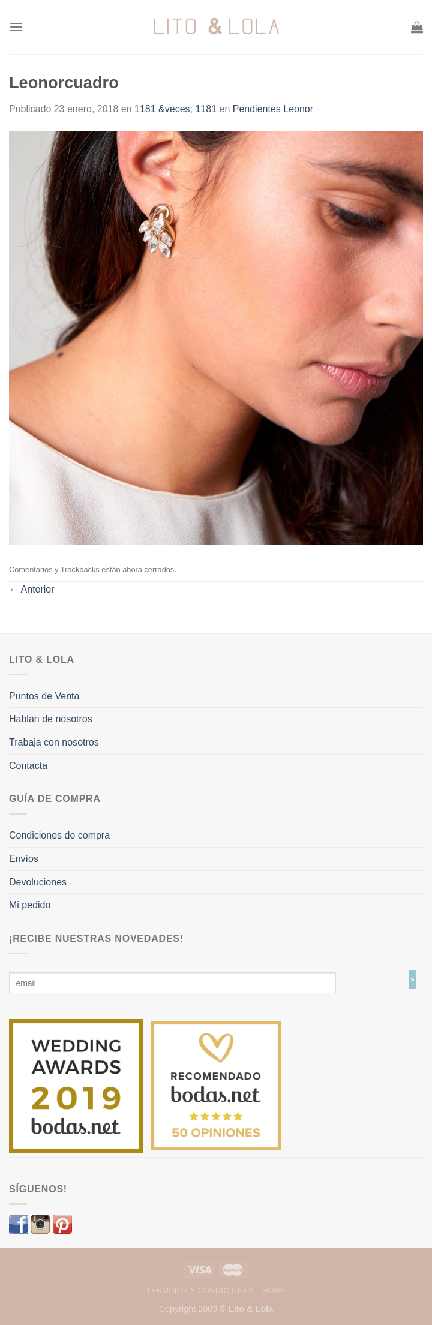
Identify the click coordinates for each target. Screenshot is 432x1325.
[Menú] (16, 26)
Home (274, 1291)
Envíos (23, 859)
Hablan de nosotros (50, 719)
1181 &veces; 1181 (175, 109)
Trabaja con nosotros (54, 742)
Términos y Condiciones (200, 1291)
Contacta (28, 766)
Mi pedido (29, 905)
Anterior (32, 589)
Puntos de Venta (44, 696)
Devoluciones (38, 882)
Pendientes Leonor (273, 109)
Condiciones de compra (59, 835)
